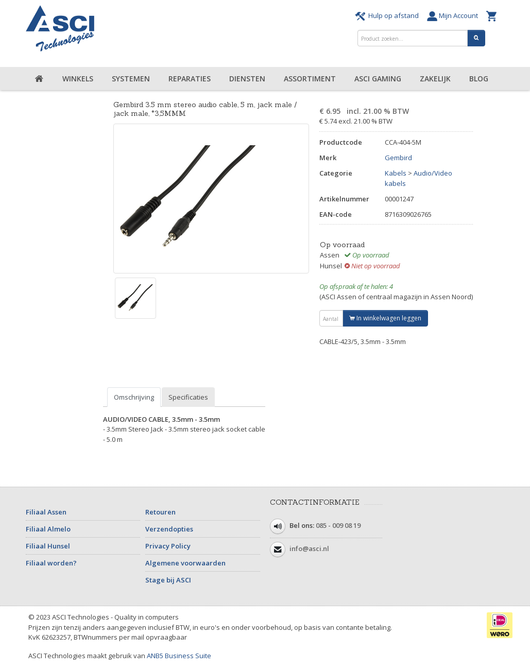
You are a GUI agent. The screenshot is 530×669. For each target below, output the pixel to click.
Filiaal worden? (51, 563)
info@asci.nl (309, 548)
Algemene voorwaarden (185, 563)
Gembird (398, 157)
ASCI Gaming (377, 78)
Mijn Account (454, 15)
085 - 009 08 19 (338, 525)
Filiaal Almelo (48, 529)
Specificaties (188, 397)
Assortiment (310, 78)
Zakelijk (435, 78)
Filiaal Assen (46, 512)
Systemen (131, 78)
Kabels (395, 173)
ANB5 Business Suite (179, 655)
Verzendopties (169, 529)
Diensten (247, 78)
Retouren (160, 512)
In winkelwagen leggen (385, 318)
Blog (478, 78)
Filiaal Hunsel (48, 546)
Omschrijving (134, 397)
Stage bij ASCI (168, 580)
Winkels (77, 78)
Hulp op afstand (388, 15)
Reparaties (189, 78)
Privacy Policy (168, 546)
